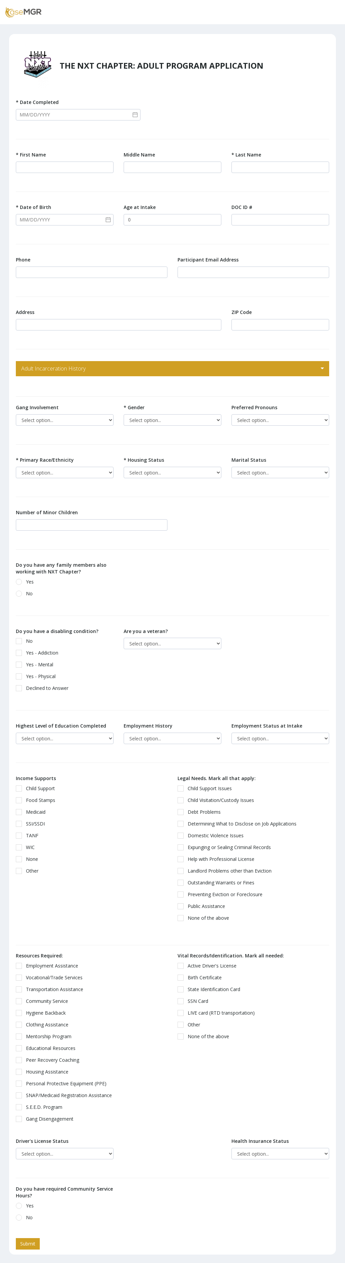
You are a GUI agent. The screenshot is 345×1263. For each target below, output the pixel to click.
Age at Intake (140, 207)
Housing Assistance (44, 1071)
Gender (134, 407)
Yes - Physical (38, 676)
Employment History (148, 726)
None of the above (205, 918)
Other (29, 871)
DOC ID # (241, 207)
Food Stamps (38, 800)
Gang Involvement (37, 407)
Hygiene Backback (43, 1013)
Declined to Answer (44, 688)
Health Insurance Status (260, 1141)
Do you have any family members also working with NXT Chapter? (61, 568)
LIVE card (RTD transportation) (218, 1013)
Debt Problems (201, 812)
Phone (23, 259)
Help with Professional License (218, 859)
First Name (31, 154)
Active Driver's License (209, 965)
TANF (29, 835)
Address (25, 312)
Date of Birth (33, 207)
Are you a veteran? (146, 631)
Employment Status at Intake (266, 726)
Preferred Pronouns (254, 407)
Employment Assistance (49, 965)
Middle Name (139, 154)
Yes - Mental (37, 664)
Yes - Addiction (39, 653)
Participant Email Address (208, 259)
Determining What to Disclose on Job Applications (239, 823)
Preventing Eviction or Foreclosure (222, 894)
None (29, 859)
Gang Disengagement (47, 1119)
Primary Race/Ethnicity (45, 460)
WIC (27, 847)
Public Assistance (203, 906)
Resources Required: (39, 955)
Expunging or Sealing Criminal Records (226, 847)
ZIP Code (241, 312)
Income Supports (36, 778)
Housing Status (144, 460)
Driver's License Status (42, 1141)
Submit (27, 1243)
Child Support (37, 788)
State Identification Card (211, 989)
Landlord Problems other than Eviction (227, 871)
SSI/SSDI (32, 823)
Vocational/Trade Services (51, 977)
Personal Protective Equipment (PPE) (63, 1083)
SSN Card (195, 1001)
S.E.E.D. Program (41, 1107)
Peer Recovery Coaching (50, 1060)
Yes (27, 581)
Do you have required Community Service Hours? (64, 1192)
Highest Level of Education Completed (61, 726)
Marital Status (248, 460)
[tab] (172, 368)
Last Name (246, 154)
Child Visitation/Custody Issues (218, 800)
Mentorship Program (46, 1036)
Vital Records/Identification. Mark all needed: (231, 955)
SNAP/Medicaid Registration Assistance (66, 1095)
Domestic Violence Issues (213, 835)
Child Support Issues (207, 788)
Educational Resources (48, 1048)
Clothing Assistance (44, 1024)
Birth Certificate (202, 977)
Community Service (44, 1001)
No (26, 593)
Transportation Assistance (52, 989)
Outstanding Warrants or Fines (218, 882)
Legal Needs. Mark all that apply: (217, 778)
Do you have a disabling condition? (57, 631)
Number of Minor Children (47, 512)
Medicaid (33, 812)
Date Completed (37, 102)
